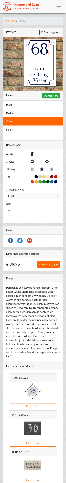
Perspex (10, 20)
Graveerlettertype (15, 189)
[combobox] (33, 196)
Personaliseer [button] (33, 406)
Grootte (10, 161)
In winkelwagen (48, 264)
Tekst (8, 203)
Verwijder (11, 154)
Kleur (8, 176)
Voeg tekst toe (50, 95)
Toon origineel (49, 32)
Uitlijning (10, 169)
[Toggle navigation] (58, 6)
